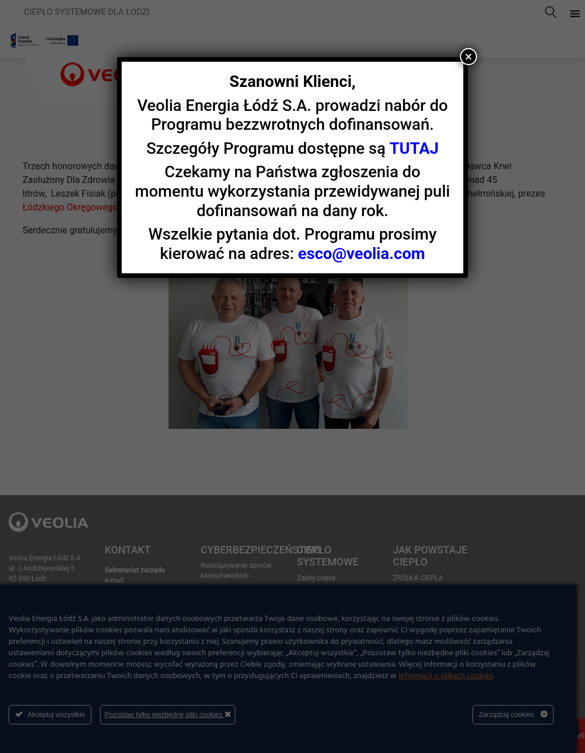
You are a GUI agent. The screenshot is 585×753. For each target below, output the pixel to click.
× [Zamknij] (468, 57)
